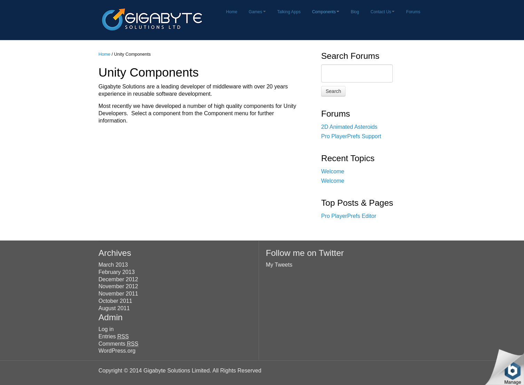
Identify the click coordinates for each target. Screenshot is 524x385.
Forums (413, 11)
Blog (355, 11)
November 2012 (118, 286)
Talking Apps (289, 11)
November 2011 (118, 294)
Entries (113, 336)
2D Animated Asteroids (349, 127)
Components (325, 11)
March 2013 (113, 265)
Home (231, 11)
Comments (118, 344)
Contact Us (383, 11)
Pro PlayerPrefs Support (351, 136)
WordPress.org (116, 351)
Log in (106, 329)
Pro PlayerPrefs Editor (348, 216)
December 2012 (118, 279)
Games (257, 11)
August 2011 (114, 308)
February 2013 (116, 272)
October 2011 (115, 301)
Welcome (332, 171)
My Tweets (279, 265)
